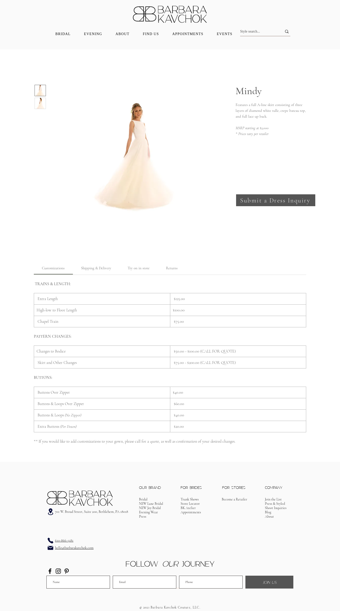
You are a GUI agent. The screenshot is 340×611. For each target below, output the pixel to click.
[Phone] (50, 540)
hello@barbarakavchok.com (74, 548)
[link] (53, 268)
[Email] (50, 548)
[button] (275, 200)
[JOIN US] (269, 582)
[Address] (50, 512)
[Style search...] (257, 31)
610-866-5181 (64, 540)
